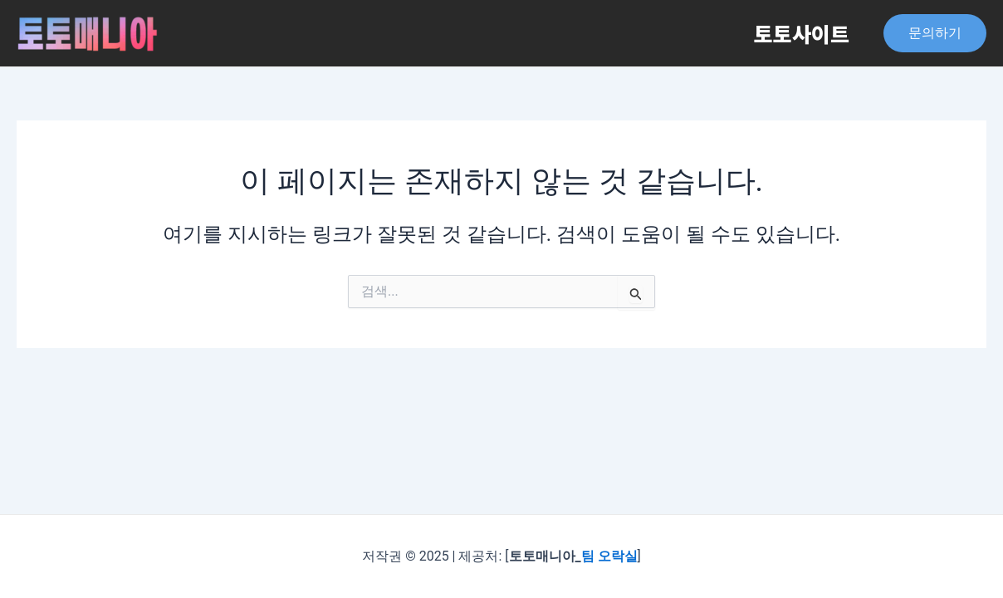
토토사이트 (798, 33)
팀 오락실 (609, 556)
